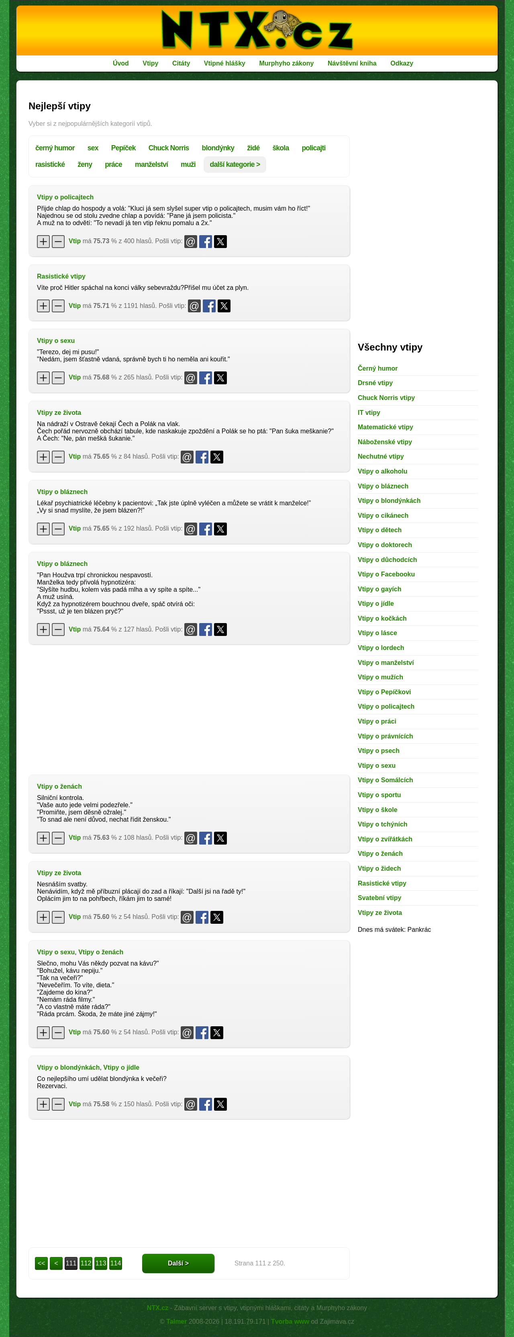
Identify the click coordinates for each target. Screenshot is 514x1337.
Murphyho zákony (286, 63)
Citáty (181, 63)
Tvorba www (290, 1321)
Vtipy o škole (378, 809)
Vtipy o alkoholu (383, 471)
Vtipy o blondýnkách (68, 1067)
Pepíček (123, 148)
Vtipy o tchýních (383, 824)
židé (253, 148)
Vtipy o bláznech (62, 491)
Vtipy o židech (379, 868)
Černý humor (378, 368)
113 (101, 1263)
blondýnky (218, 148)
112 (86, 1263)
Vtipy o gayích (379, 589)
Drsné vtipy (375, 382)
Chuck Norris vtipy (386, 397)
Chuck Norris (169, 148)
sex (93, 148)
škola (280, 148)
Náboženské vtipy (385, 442)
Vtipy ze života (59, 412)
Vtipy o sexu (56, 340)
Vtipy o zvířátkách (385, 839)
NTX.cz (157, 1307)
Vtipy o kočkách (382, 618)
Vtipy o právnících (385, 736)
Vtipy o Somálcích (385, 780)
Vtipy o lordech (381, 647)
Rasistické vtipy (61, 276)
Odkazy (401, 63)
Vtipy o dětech (380, 530)
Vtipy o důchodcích (387, 559)
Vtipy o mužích (380, 677)
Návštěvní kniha (352, 63)
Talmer (176, 1321)
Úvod (121, 63)
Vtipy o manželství (386, 662)
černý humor (55, 148)
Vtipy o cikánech (383, 515)
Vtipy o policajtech (65, 197)
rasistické (50, 164)
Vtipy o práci (377, 721)
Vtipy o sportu (379, 795)
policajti (313, 148)
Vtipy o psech (379, 750)
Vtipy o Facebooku (386, 574)
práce (113, 164)
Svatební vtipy (379, 897)
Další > (178, 1263)
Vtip (75, 241)
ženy (85, 164)
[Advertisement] (189, 708)
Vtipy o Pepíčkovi (384, 692)
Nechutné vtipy (381, 456)
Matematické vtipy (385, 427)
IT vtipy (369, 412)
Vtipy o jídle (121, 1067)
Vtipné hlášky (224, 63)
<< (41, 1263)
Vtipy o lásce (377, 633)
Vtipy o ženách (59, 786)
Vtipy (150, 63)
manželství (151, 164)
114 (115, 1263)
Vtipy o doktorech (385, 544)
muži (188, 164)
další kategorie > (235, 164)
